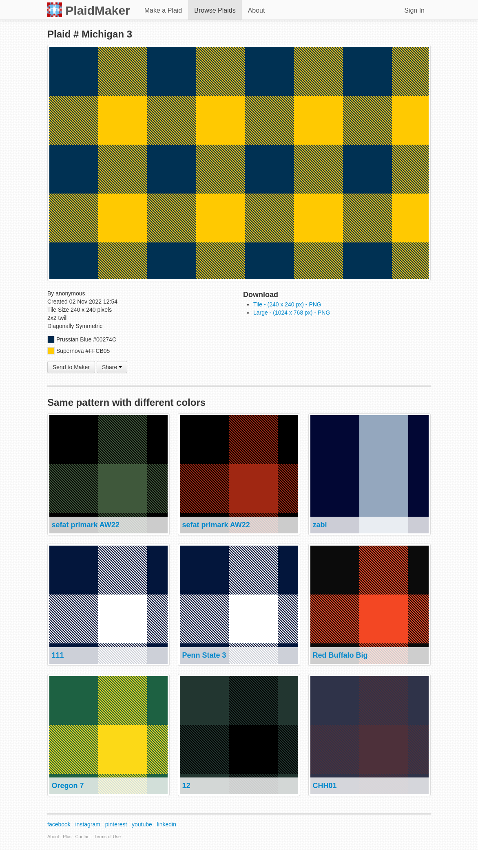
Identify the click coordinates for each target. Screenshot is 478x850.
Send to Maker (71, 367)
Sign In (414, 10)
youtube (142, 824)
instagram (87, 824)
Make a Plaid (163, 10)
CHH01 (324, 786)
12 (186, 786)
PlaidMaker (88, 9)
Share (112, 367)
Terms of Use (107, 836)
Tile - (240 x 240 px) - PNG (287, 304)
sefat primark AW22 (85, 525)
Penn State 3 (204, 655)
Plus (67, 836)
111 (57, 655)
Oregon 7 (67, 786)
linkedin (166, 824)
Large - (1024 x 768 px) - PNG (291, 312)
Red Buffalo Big (339, 655)
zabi (319, 525)
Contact (83, 836)
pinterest (116, 824)
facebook (59, 824)
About (256, 10)
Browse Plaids (214, 10)
